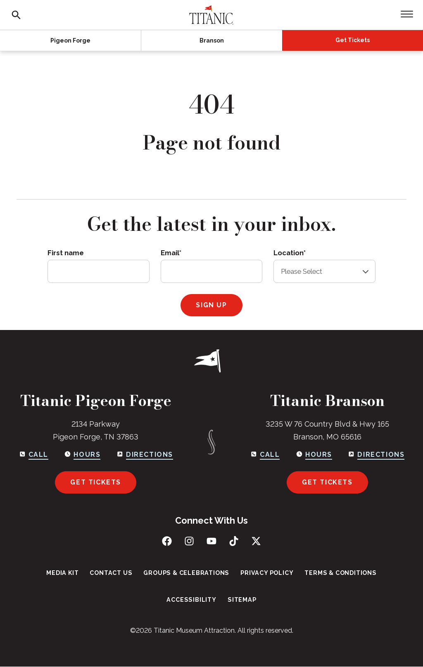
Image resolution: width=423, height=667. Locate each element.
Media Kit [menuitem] (65, 573)
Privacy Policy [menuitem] (266, 573)
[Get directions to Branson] (376, 454)
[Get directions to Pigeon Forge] (144, 454)
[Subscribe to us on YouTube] (211, 541)
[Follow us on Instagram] (189, 541)
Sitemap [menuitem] (241, 600)
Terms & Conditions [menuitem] (337, 573)
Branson (212, 40)
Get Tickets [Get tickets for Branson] (327, 482)
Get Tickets (352, 40)
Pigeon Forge (70, 40)
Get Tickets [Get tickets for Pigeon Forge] (95, 482)
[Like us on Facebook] (167, 541)
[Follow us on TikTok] (234, 541)
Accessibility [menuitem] (192, 600)
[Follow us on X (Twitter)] (256, 541)
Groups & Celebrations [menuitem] (187, 573)
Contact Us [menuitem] (113, 573)
